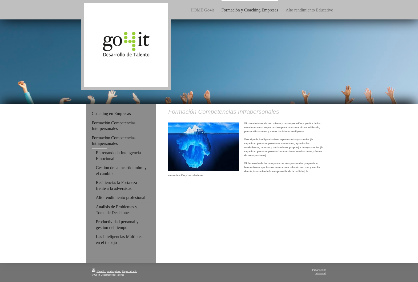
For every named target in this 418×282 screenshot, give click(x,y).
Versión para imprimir (106, 271)
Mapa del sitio (129, 271)
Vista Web (320, 273)
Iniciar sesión (319, 270)
